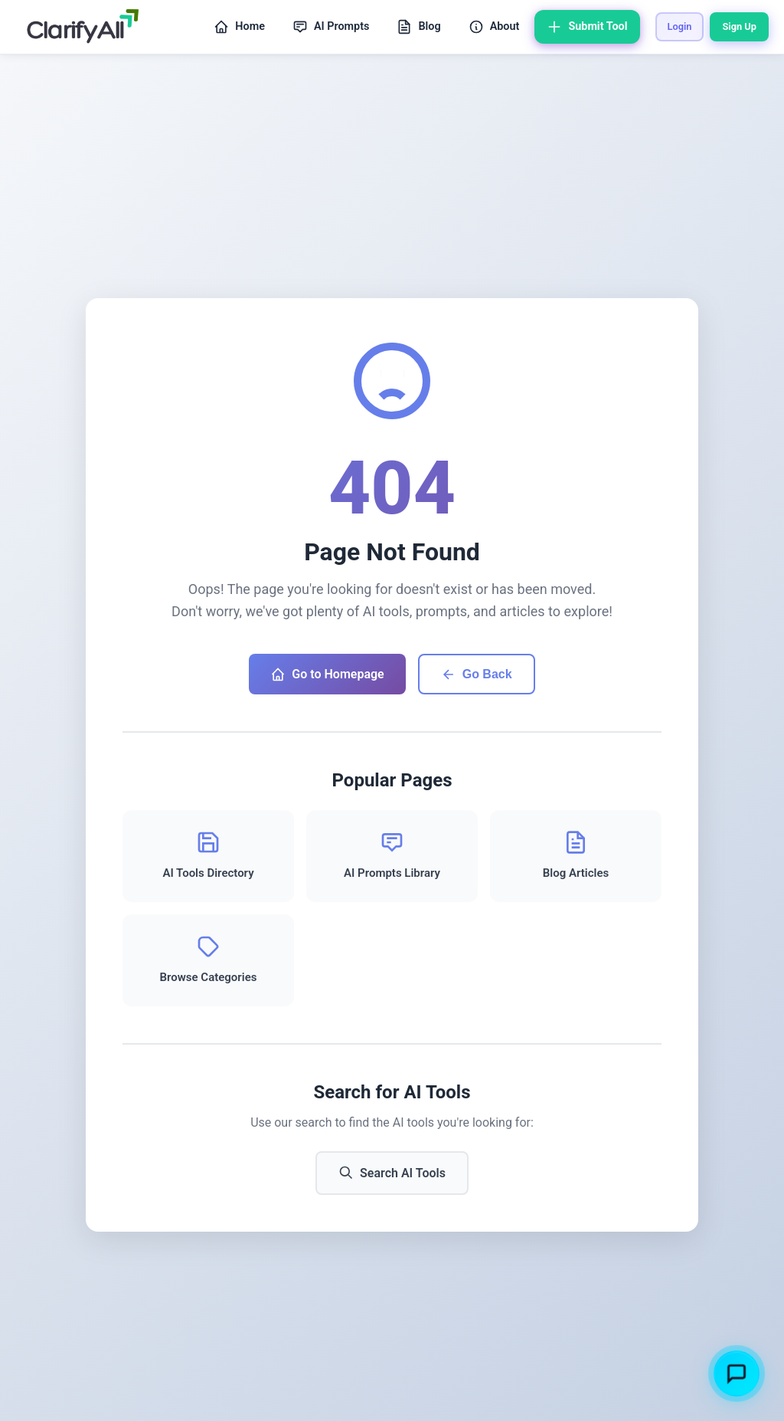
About (494, 26)
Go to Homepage (327, 674)
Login (680, 26)
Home (239, 26)
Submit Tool (587, 26)
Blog (418, 26)
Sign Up (739, 26)
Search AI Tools (392, 1172)
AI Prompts (331, 26)
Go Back (476, 674)
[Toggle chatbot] (737, 1373)
